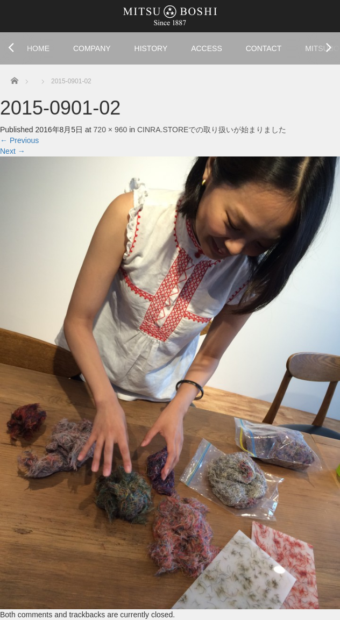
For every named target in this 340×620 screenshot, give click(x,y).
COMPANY (92, 48)
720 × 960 (111, 129)
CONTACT (264, 48)
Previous (19, 140)
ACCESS (206, 48)
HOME (38, 48)
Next (12, 151)
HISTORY (151, 48)
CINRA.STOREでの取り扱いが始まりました (211, 129)
